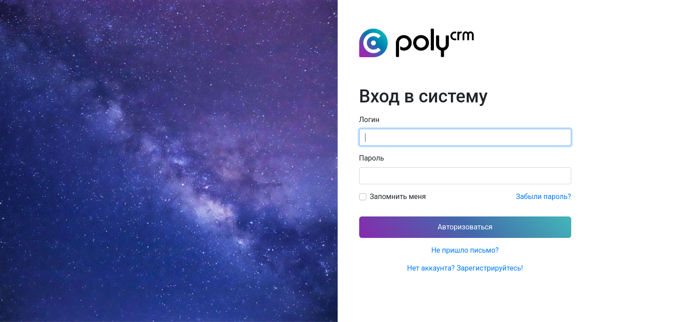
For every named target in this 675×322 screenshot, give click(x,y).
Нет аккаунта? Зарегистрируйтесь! (465, 268)
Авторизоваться (464, 227)
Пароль (371, 158)
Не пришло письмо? (465, 250)
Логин (369, 119)
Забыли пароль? (543, 196)
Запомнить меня (398, 196)
